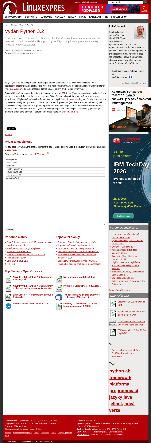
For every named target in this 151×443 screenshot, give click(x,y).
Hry (106, 17)
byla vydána (15, 89)
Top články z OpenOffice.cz (23, 280)
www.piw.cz (117, 356)
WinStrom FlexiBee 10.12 (19, 260)
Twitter (53, 433)
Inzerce (16, 433)
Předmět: (10, 166)
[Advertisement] (55, 68)
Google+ (61, 433)
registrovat (93, 2)
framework (120, 377)
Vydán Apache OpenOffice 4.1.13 (30, 312)
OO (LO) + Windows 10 (122, 247)
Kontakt (8, 433)
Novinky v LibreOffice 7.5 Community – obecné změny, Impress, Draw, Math (33, 295)
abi (128, 370)
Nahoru (8, 134)
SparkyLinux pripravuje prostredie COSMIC (77, 270)
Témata (72, 17)
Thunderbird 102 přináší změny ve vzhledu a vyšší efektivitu (81, 304)
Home (7, 25)
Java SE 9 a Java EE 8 (17, 270)
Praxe (82, 17)
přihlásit (85, 2)
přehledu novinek (70, 112)
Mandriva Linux (46, 441)
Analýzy (60, 17)
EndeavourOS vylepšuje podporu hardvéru (77, 251)
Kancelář (95, 17)
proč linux (137, 83)
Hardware (46, 17)
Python (14, 83)
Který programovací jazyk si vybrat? (23, 257)
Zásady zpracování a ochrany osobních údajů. (24, 429)
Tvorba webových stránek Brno (126, 350)
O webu (23, 433)
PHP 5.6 (11, 273)
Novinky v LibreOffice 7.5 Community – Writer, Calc (33, 287)
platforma (119, 383)
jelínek (15, 53)
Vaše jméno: (12, 159)
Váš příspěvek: (13, 178)
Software (31, 17)
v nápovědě (10, 150)
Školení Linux (119, 17)
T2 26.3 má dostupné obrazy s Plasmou (76, 257)
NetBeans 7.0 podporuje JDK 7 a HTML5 (26, 263)
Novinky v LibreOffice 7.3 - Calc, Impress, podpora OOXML (80, 313)
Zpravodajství (13, 17)
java (9, 53)
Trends (36, 433)
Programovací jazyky (16, 266)
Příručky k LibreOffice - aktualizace (82, 294)
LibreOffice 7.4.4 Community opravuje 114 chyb (33, 304)
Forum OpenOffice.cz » (120, 290)
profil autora (127, 83)
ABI (64, 93)
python (31, 53)
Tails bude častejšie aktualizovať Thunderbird (78, 260)
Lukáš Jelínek (37, 50)
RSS (30, 433)
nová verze (22, 53)
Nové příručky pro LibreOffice (79, 286)
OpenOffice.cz (119, 295)
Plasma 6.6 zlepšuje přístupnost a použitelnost (79, 273)
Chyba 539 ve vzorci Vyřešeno (126, 262)
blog (144, 83)
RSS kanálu (40, 154)
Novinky (14, 25)
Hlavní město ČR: (14, 172)
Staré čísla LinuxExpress (123, 278)
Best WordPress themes (123, 353)
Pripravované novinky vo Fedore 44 (74, 254)
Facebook (45, 433)
